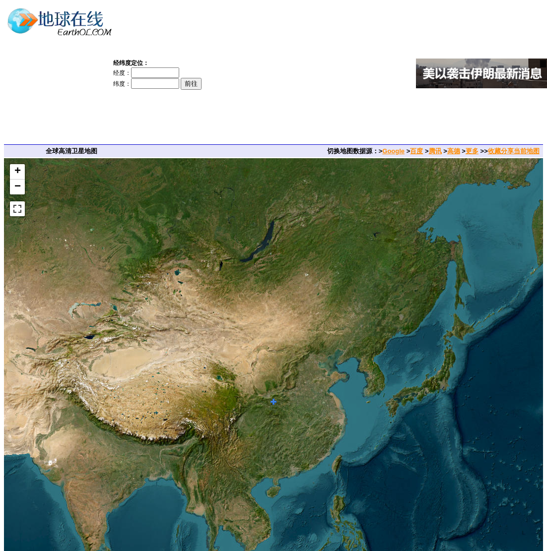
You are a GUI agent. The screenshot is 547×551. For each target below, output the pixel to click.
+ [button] (17, 171)
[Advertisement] (314, 73)
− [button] (17, 187)
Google (393, 151)
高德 (453, 151)
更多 (472, 151)
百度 (416, 151)
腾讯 (435, 151)
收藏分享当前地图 (514, 151)
